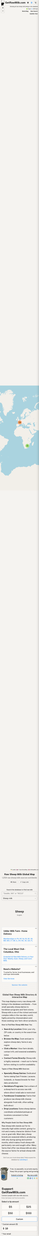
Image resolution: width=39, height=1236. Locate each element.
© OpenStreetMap (22, 869)
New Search (34, 11)
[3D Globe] (28, 2)
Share (13, 882)
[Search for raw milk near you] (19, 893)
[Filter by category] (19, 898)
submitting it (23, 1160)
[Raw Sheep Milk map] (19, 438)
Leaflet (13, 869)
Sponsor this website (19, 985)
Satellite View (34, 14)
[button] (27, 446)
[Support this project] (31, 2)
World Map (25, 11)
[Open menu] (35, 3)
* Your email (6, 1234)
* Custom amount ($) (10, 1224)
